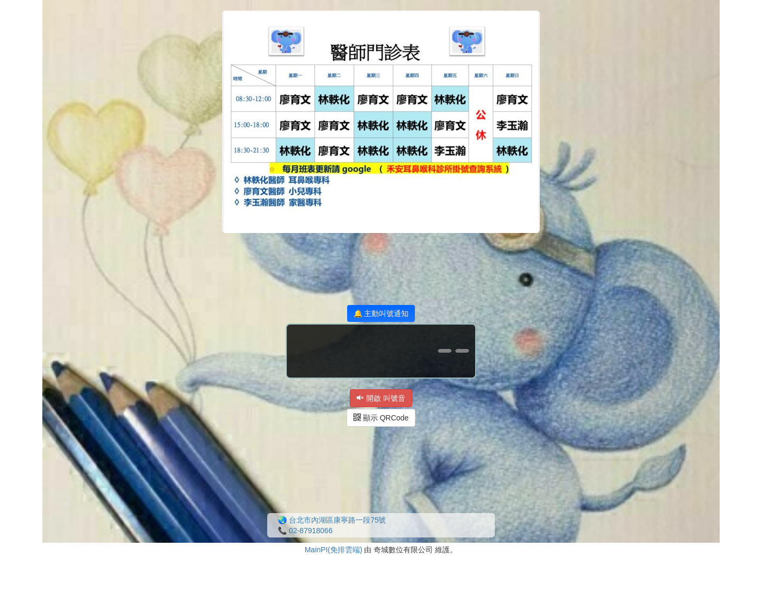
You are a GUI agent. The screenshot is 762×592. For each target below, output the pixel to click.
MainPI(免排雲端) (333, 549)
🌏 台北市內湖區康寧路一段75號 (332, 520)
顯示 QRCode (381, 418)
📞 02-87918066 (305, 530)
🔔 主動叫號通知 (381, 313)
